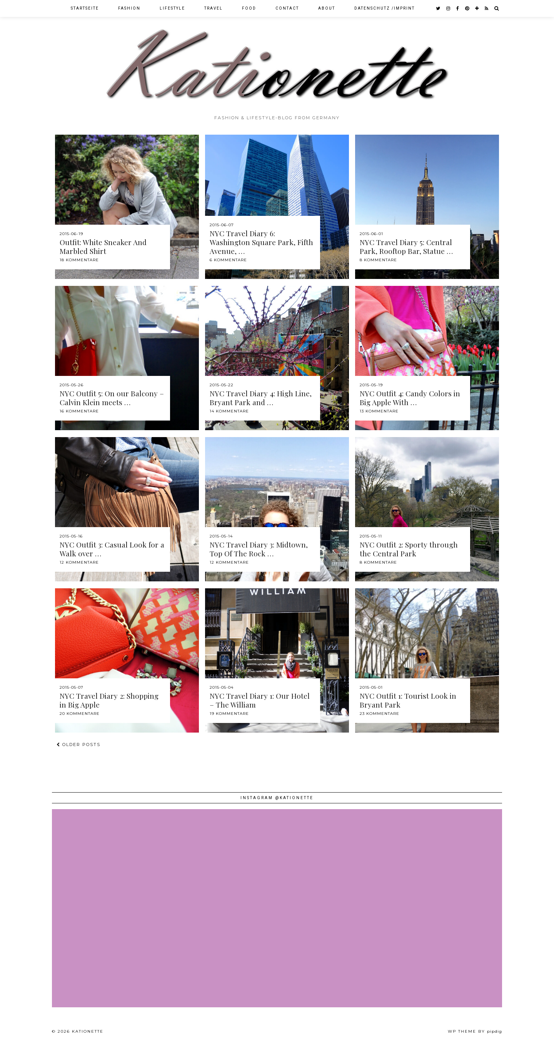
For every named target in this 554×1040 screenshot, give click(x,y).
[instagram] (448, 8)
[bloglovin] (477, 8)
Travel (213, 8)
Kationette (87, 1031)
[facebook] (458, 8)
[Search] (496, 8)
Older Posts (78, 744)
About (326, 8)
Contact (287, 8)
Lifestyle (172, 8)
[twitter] (438, 8)
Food (249, 8)
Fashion (129, 8)
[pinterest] (467, 8)
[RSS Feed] (487, 8)
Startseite (85, 8)
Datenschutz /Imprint (384, 8)
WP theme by (475, 1031)
